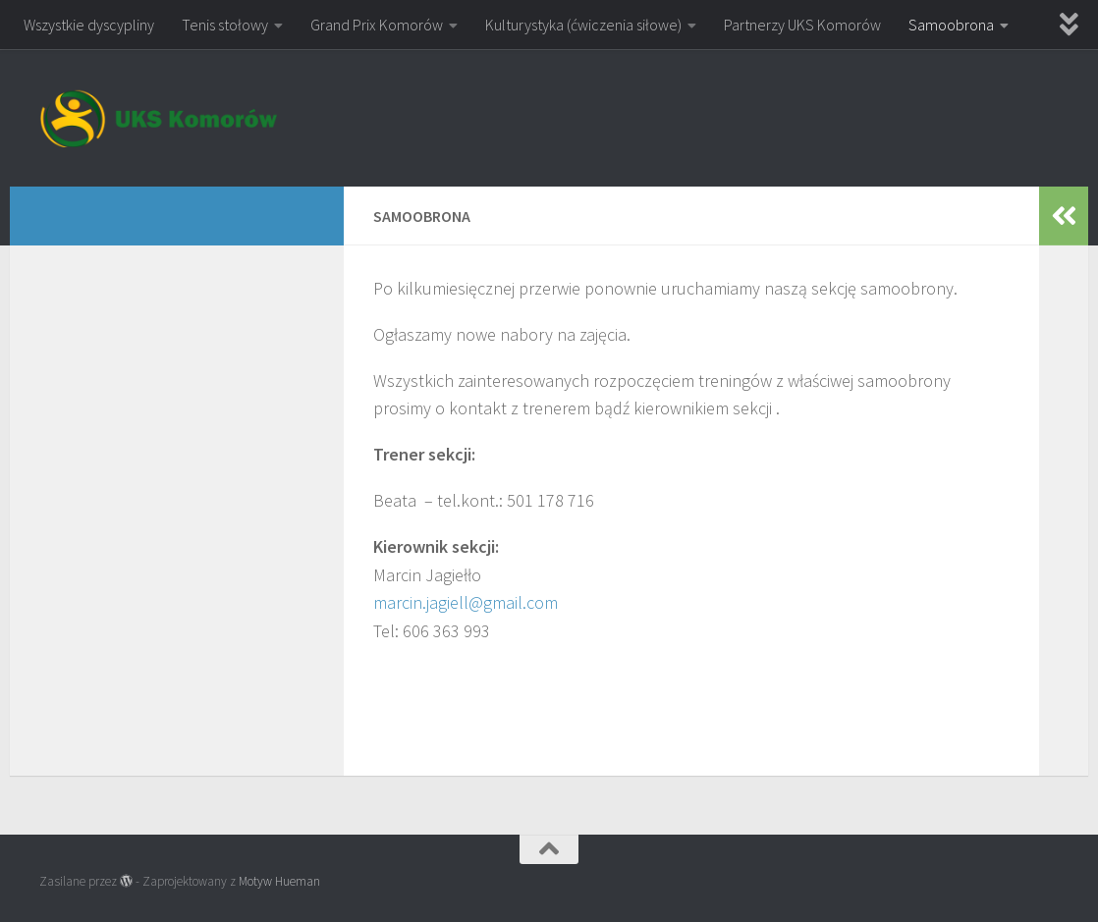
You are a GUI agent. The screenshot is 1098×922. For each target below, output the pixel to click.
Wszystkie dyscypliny (89, 24)
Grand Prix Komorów (376, 24)
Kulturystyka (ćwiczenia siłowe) (583, 24)
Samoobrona (951, 24)
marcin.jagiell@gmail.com (465, 602)
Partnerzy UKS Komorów (802, 24)
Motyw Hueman (279, 881)
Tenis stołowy (225, 24)
